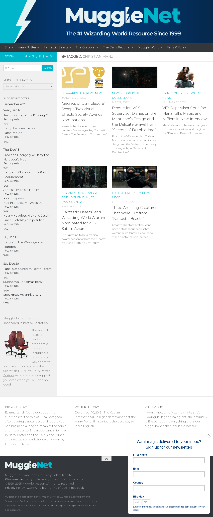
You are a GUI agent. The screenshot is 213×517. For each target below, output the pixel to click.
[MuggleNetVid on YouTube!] (47, 56)
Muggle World (149, 47)
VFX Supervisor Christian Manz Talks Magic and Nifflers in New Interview (184, 113)
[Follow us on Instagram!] (33, 56)
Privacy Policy (15, 487)
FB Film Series (122, 192)
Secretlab (41, 323)
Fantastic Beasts (56, 47)
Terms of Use (57, 487)
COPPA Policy (36, 487)
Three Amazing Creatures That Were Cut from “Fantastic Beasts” (134, 213)
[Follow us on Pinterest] (40, 56)
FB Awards (70, 93)
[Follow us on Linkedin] (50, 56)
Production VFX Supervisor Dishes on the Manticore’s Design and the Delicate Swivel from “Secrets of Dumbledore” (134, 119)
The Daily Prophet (116, 47)
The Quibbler (86, 47)
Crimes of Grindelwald (180, 93)
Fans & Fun (175, 47)
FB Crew (86, 93)
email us (21, 479)
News (99, 93)
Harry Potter (27, 47)
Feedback (76, 487)
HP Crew (142, 192)
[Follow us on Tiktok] (36, 56)
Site (7, 47)
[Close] (208, 434)
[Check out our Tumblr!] (43, 56)
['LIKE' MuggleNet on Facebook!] (26, 56)
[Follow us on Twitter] (29, 56)
